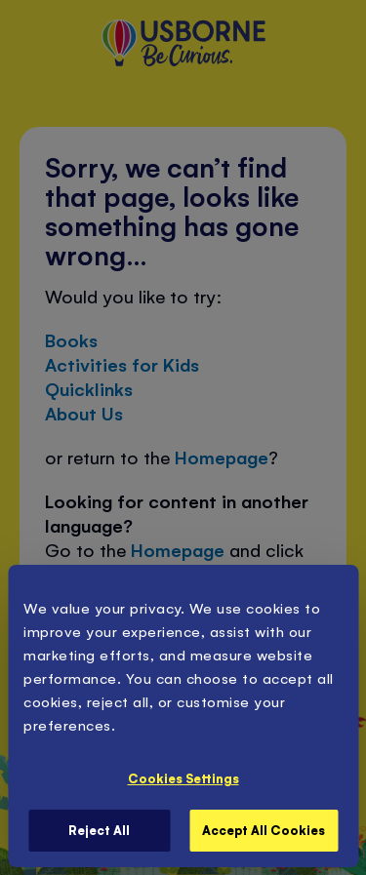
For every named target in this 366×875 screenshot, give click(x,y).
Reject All (99, 829)
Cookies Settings (183, 778)
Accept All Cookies (263, 829)
